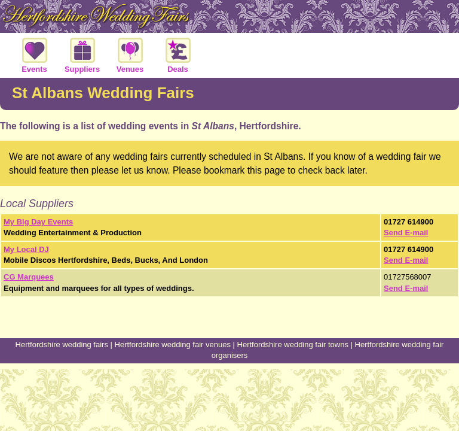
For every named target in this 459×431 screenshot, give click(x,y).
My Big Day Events (38, 221)
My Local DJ (26, 249)
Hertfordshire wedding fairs (62, 344)
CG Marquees (29, 276)
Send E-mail (406, 232)
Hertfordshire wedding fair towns (292, 344)
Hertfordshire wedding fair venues (173, 344)
